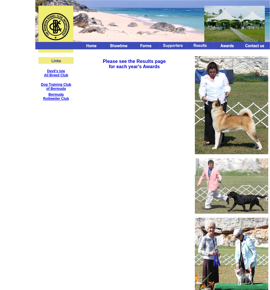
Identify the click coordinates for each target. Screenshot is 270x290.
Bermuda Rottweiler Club (56, 96)
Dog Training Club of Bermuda (56, 87)
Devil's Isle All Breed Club (56, 73)
